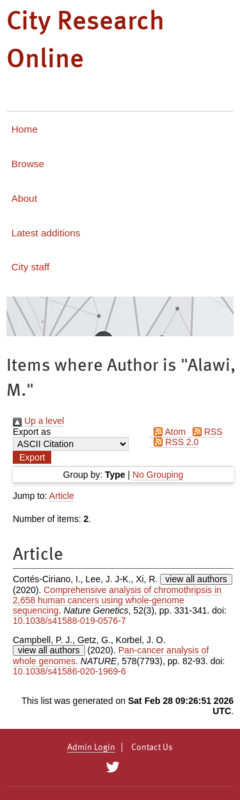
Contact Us (152, 747)
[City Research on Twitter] (113, 767)
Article (61, 496)
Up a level (38, 421)
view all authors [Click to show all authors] (196, 579)
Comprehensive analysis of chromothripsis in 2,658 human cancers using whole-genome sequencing (117, 600)
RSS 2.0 (173, 442)
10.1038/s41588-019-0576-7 (69, 621)
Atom (167, 432)
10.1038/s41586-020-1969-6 (69, 671)
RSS (205, 432)
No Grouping (157, 474)
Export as (32, 432)
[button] (32, 457)
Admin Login (91, 747)
